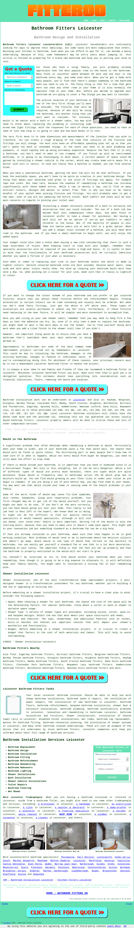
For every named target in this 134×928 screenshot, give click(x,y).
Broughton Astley (14, 871)
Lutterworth (104, 857)
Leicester (79, 400)
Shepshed (38, 874)
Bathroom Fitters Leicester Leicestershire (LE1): (38, 44)
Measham (42, 860)
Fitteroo (7, 923)
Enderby (34, 871)
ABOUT (102, 21)
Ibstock (125, 871)
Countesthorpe (97, 867)
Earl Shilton (85, 857)
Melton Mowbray (60, 860)
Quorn (24, 867)
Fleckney (36, 867)
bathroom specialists (44, 857)
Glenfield (9, 874)
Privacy (129, 904)
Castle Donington (14, 864)
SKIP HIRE (65, 814)
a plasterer (27, 811)
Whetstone (78, 867)
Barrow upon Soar (66, 864)
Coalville (123, 860)
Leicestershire (19, 857)
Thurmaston (68, 857)
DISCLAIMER (124, 21)
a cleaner (42, 818)
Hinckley (63, 867)
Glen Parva (35, 864)
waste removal (28, 814)
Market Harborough (55, 871)
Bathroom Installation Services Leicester (44, 740)
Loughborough (80, 871)
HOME (86, 21)
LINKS (94, 21)
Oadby (48, 864)
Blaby (95, 871)
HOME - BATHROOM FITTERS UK (67, 893)
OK (125, 926)
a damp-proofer (117, 807)
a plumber (101, 814)
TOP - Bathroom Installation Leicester (28, 880)
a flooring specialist (73, 811)
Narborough (87, 864)
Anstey (22, 874)
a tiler (28, 807)
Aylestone (123, 864)
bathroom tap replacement (113, 719)
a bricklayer (46, 804)
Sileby (100, 864)
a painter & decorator (70, 807)
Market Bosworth (23, 860)
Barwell (50, 867)
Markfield (95, 860)
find (13, 654)
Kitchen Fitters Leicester (75, 880)
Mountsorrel (10, 867)
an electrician (121, 804)
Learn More (114, 926)
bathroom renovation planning (62, 722)
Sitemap (5, 904)
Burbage (125, 867)
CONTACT (112, 21)
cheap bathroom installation (45, 698)
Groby (111, 864)
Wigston (109, 860)
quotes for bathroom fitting (21, 722)
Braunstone (109, 871)
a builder (119, 811)
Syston (113, 867)
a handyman (83, 804)
